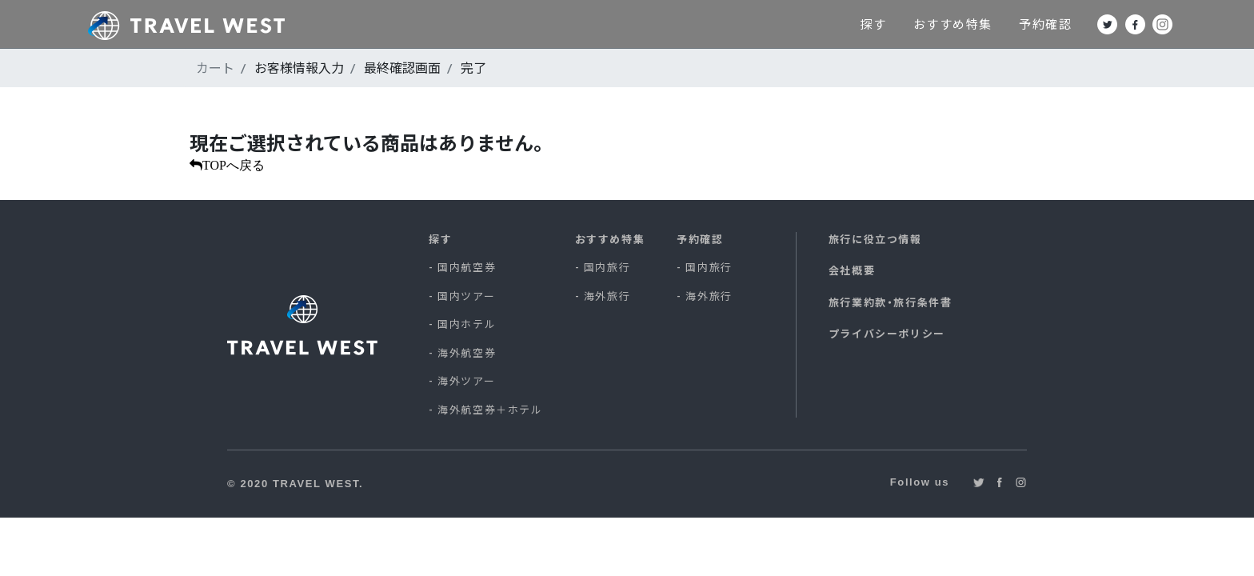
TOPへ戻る (233, 164)
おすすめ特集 (1008, 24)
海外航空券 (466, 352)
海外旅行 (607, 296)
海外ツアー (466, 380)
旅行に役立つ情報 (875, 239)
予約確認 (1100, 24)
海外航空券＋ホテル (489, 409)
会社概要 (852, 270)
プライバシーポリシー (887, 333)
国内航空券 (466, 267)
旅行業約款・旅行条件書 (890, 302)
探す (927, 24)
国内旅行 (607, 267)
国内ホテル (466, 324)
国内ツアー (466, 296)
